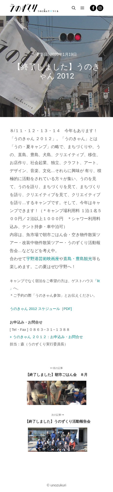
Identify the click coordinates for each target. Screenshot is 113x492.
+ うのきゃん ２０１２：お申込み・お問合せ (46, 337)
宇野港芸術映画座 (42, 258)
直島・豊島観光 (77, 258)
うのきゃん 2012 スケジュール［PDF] (41, 309)
